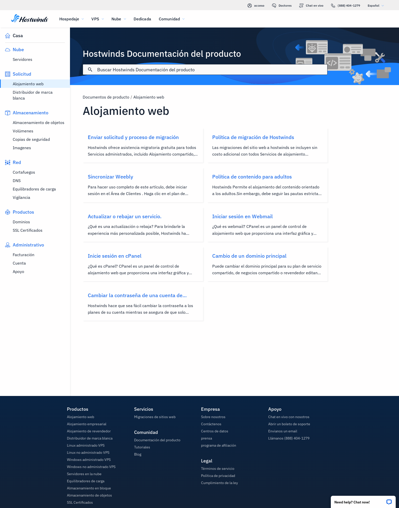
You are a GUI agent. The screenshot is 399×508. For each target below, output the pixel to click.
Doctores (282, 6)
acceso (256, 6)
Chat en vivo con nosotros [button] (288, 417)
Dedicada (142, 18)
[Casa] (29, 18)
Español (377, 5)
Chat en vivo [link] (311, 6)
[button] (363, 500)
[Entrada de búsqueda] (212, 69)
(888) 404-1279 (345, 6)
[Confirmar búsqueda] (90, 69)
